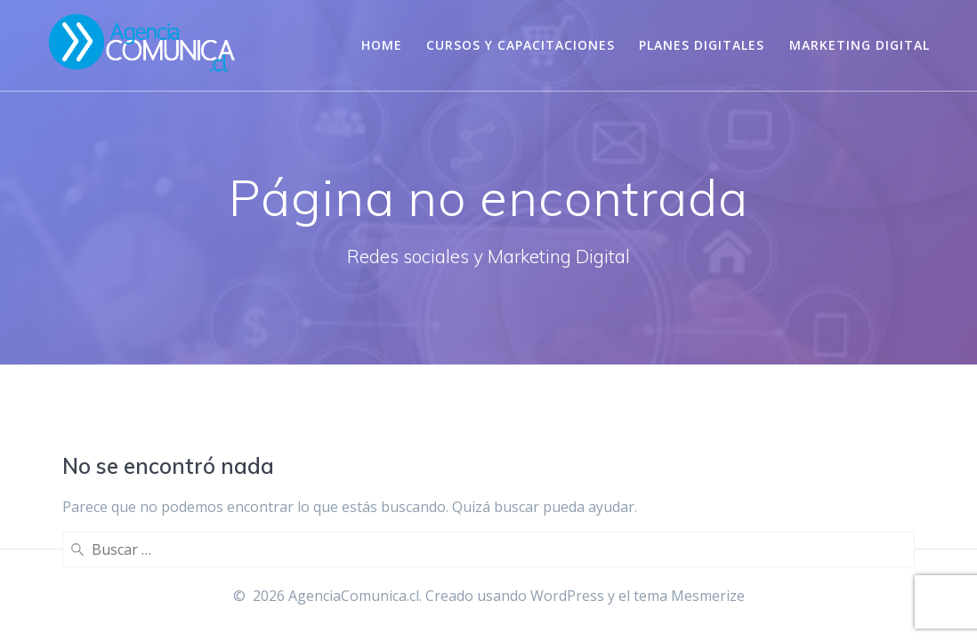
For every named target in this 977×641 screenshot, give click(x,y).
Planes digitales (701, 44)
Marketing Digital (859, 44)
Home (381, 44)
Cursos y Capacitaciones (520, 44)
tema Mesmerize (689, 595)
